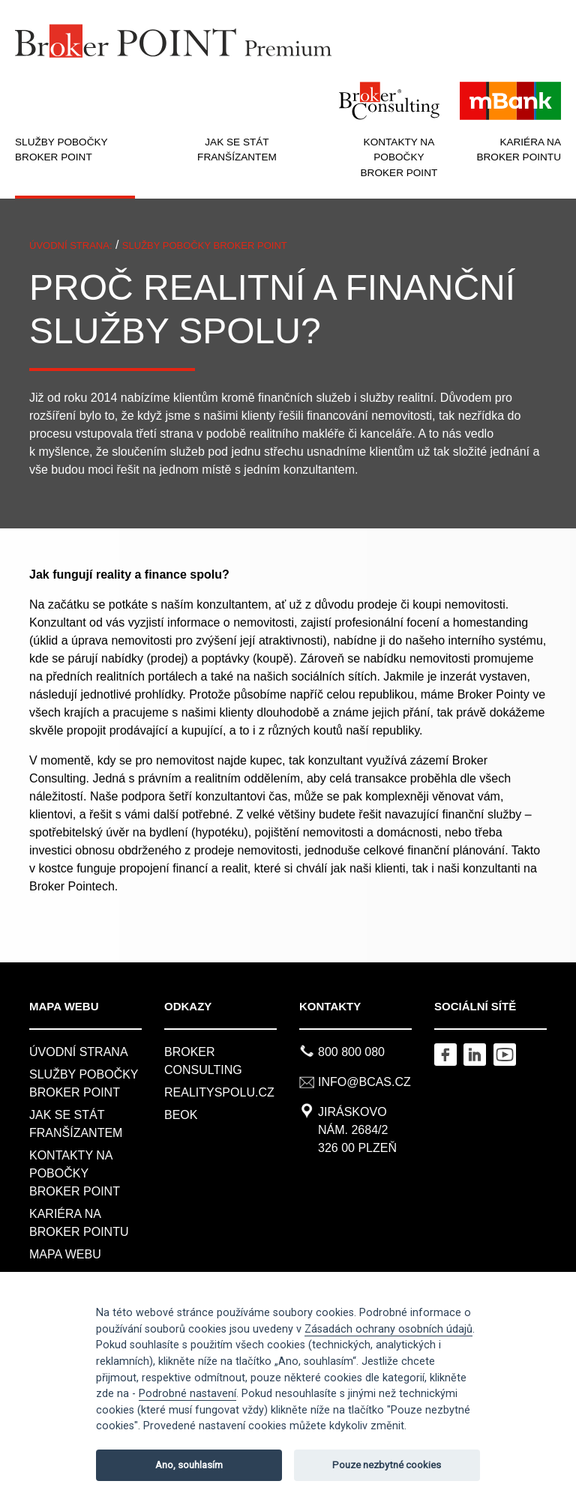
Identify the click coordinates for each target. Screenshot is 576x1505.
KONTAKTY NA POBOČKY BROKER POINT (399, 157)
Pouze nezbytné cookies (386, 1465)
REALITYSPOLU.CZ (219, 1092)
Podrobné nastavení (187, 1393)
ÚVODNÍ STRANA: (70, 245)
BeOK (180, 1115)
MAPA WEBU (65, 1254)
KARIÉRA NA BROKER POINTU (518, 149)
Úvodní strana (78, 1052)
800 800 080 (351, 1052)
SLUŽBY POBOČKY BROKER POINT (61, 149)
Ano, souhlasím (189, 1465)
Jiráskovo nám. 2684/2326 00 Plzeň (357, 1130)
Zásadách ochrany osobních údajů (388, 1329)
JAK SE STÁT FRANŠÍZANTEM (237, 149)
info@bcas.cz (364, 1082)
